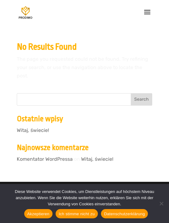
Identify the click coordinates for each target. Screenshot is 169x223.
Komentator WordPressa (45, 159)
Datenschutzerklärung (124, 214)
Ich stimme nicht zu (77, 214)
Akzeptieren (38, 214)
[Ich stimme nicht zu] (161, 203)
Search (141, 99)
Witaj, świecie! (33, 130)
